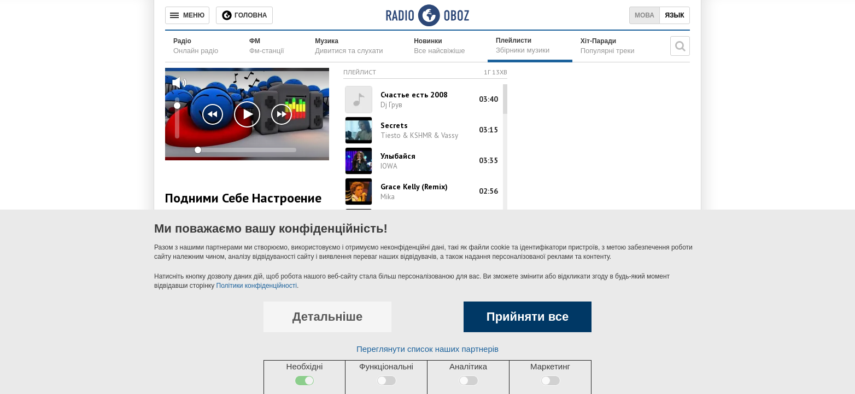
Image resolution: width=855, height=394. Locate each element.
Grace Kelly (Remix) (414, 187)
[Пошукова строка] (680, 46)
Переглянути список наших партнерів (427, 349)
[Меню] (187, 15)
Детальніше (327, 316)
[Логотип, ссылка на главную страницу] (427, 15)
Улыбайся (397, 156)
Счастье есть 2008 (414, 95)
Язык (674, 15)
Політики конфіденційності (256, 285)
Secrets (394, 125)
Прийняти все (528, 316)
